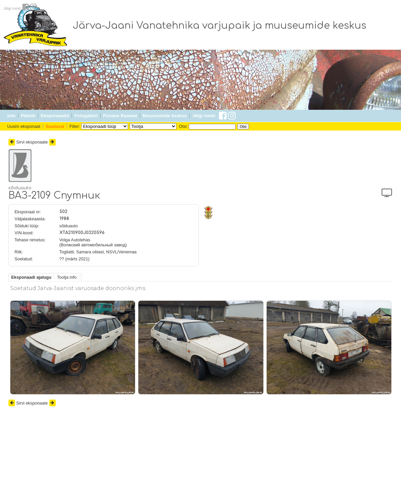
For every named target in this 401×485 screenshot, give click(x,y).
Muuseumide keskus (164, 115)
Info (11, 115)
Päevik (28, 115)
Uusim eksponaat (23, 126)
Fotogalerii (86, 115)
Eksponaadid (55, 115)
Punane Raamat (120, 115)
